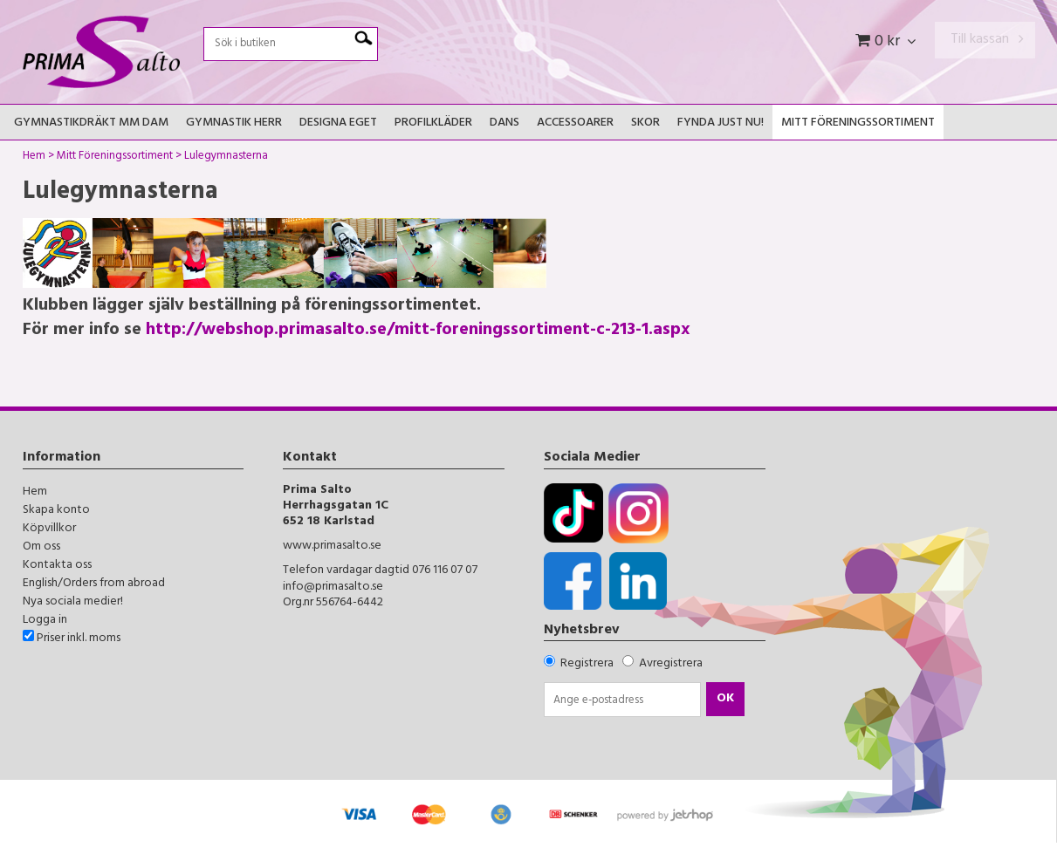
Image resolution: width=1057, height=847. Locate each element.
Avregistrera (671, 664)
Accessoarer (575, 123)
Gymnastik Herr (234, 123)
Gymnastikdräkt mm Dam (91, 123)
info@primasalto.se (333, 587)
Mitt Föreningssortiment (858, 123)
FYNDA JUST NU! (720, 123)
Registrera (587, 664)
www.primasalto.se (332, 546)
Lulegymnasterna (226, 158)
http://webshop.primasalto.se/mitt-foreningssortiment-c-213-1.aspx (418, 331)
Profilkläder (433, 123)
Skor (645, 123)
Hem (34, 158)
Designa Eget (338, 123)
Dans (504, 123)
